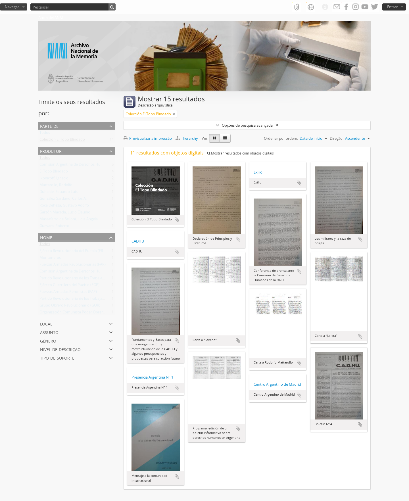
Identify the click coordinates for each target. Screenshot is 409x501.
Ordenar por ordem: (281, 138)
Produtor (51, 151)
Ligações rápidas (325, 7)
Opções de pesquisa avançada (247, 125)
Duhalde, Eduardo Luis (58, 192)
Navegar (12, 6)
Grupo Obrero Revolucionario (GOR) (69, 306)
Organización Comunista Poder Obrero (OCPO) (78, 313)
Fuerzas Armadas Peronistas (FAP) (68, 292)
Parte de (49, 126)
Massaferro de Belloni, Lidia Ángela (68, 220)
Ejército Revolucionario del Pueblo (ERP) (73, 251)
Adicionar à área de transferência (177, 220)
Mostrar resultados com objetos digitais (240, 153)
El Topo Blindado (53, 172)
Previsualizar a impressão (148, 138)
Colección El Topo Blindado (62, 140)
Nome (46, 237)
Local (46, 323)
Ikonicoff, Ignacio (53, 179)
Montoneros (50, 258)
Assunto (49, 332)
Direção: (336, 138)
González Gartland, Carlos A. (63, 199)
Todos (44, 133)
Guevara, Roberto (54, 226)
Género (48, 340)
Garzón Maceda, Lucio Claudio (64, 213)
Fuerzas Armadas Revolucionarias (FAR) (72, 265)
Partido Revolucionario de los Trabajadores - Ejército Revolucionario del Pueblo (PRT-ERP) (114, 299)
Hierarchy (187, 138)
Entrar (392, 6)
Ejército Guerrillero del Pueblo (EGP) (69, 286)
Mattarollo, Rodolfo (55, 186)
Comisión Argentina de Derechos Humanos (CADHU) (83, 165)
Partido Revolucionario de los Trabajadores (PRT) (80, 279)
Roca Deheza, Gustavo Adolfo (64, 206)
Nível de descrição (60, 349)
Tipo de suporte (57, 357)
